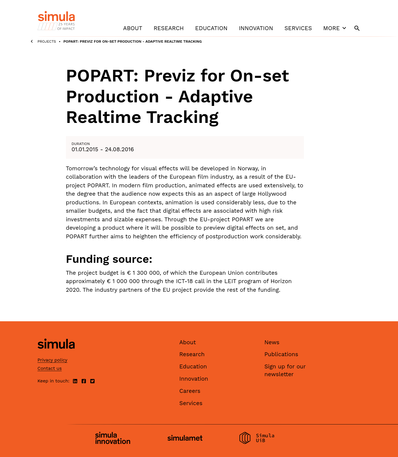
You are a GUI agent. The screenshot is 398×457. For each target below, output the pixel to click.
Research (168, 28)
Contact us (50, 368)
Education (211, 28)
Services (298, 28)
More (335, 28)
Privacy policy (52, 360)
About (132, 28)
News (272, 342)
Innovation (256, 28)
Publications (281, 354)
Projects (47, 41)
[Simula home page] (56, 353)
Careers (190, 390)
